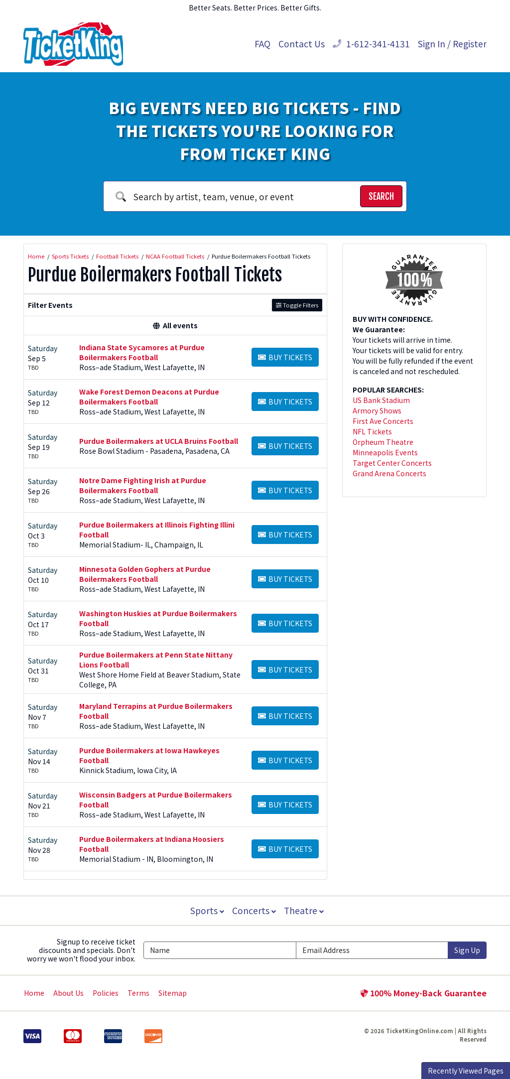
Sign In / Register (452, 43)
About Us (68, 993)
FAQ (262, 43)
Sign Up (467, 950)
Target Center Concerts (392, 463)
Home (34, 993)
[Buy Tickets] (285, 357)
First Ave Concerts (383, 421)
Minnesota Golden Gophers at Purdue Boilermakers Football (145, 574)
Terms (138, 993)
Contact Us (301, 43)
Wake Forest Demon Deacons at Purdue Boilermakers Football (149, 396)
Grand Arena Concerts (389, 473)
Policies (106, 993)
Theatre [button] (304, 910)
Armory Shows (377, 410)
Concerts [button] (254, 910)
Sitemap (172, 993)
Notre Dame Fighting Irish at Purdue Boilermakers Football (142, 485)
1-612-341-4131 (371, 43)
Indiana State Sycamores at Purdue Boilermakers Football (142, 352)
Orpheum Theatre (383, 442)
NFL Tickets (372, 431)
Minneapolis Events (385, 452)
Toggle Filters (297, 305)
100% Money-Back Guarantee (423, 993)
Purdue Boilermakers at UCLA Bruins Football (158, 441)
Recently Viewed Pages (466, 1071)
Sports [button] (206, 910)
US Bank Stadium (381, 400)
